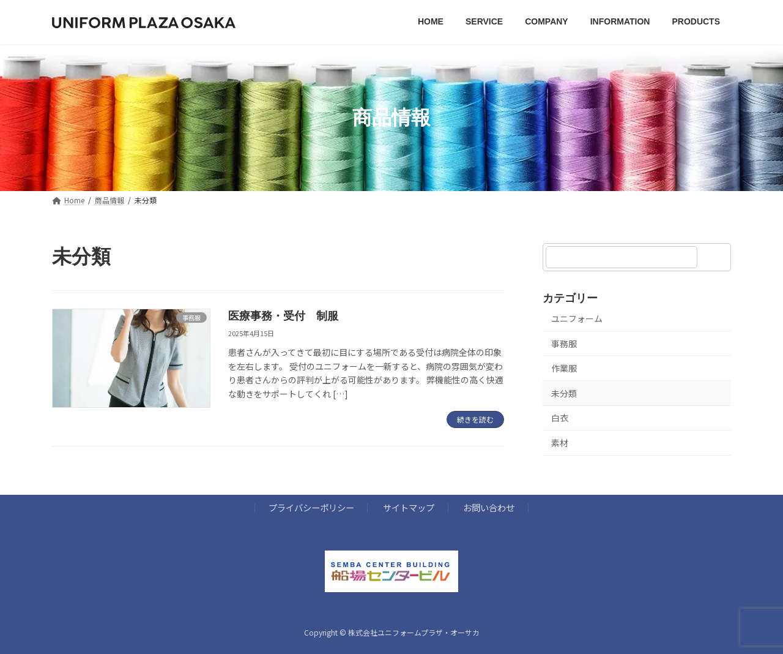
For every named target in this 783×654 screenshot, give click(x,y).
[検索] (715, 257)
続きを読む (475, 419)
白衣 (559, 418)
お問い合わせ (488, 508)
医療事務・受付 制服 (283, 316)
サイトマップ (408, 508)
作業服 (564, 369)
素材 (559, 443)
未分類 (564, 393)
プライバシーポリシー (311, 508)
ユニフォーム (577, 318)
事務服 (564, 343)
